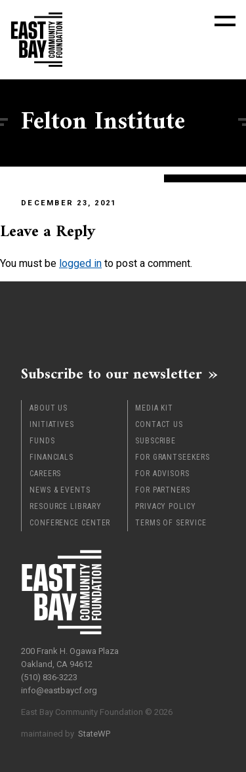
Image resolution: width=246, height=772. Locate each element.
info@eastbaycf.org (59, 690)
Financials (51, 457)
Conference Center (70, 522)
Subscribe (155, 440)
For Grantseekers (172, 457)
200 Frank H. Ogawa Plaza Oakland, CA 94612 (70, 657)
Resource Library (65, 506)
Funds (42, 440)
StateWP (94, 734)
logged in (80, 263)
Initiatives (52, 424)
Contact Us (159, 424)
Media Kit (154, 408)
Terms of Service (170, 522)
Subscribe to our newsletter (111, 374)
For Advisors (162, 473)
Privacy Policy (165, 506)
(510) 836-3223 (49, 677)
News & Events (60, 490)
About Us (49, 408)
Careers (45, 473)
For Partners (162, 490)
